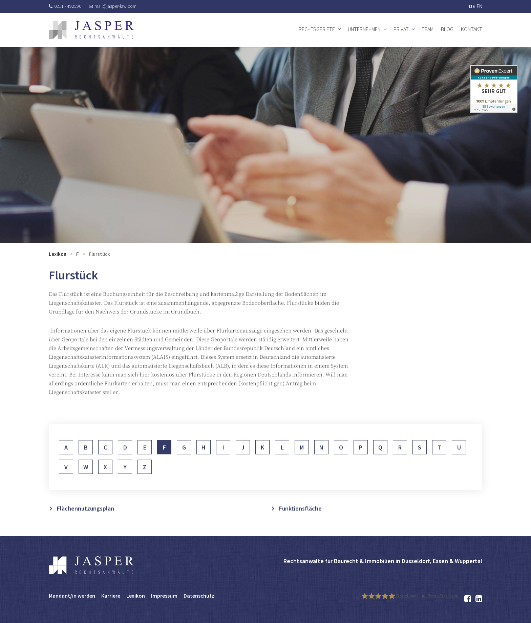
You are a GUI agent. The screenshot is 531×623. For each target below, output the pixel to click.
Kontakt (471, 29)
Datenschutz (199, 595)
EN (479, 6)
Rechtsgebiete (317, 29)
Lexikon (57, 254)
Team (427, 29)
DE (472, 6)
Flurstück (99, 254)
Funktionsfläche (300, 518)
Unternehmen (364, 29)
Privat (401, 29)
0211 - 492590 (65, 6)
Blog (447, 29)
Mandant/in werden (72, 595)
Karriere (110, 595)
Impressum (164, 595)
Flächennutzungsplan (85, 518)
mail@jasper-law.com (112, 6)
